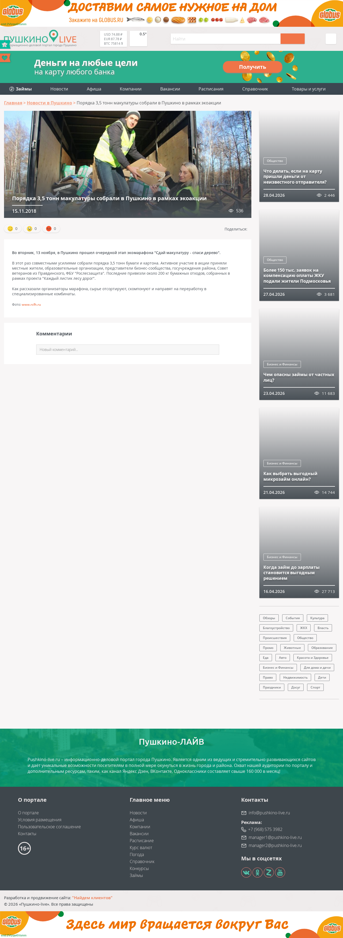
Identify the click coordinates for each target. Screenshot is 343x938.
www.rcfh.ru (31, 304)
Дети (322, 677)
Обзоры (269, 618)
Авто (282, 657)
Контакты (27, 834)
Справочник (255, 89)
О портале (28, 813)
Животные (292, 647)
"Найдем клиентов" (92, 897)
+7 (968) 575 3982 (265, 829)
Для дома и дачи (317, 667)
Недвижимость (295, 677)
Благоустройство (276, 628)
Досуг (295, 687)
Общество (275, 160)
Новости (59, 89)
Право (268, 677)
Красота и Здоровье (313, 657)
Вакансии (170, 89)
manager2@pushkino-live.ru (275, 845)
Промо (268, 647)
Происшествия (275, 638)
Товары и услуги (309, 89)
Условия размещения (39, 820)
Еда (266, 657)
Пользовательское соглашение (49, 827)
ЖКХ (303, 628)
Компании (130, 89)
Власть (323, 628)
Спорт (315, 687)
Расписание (142, 841)
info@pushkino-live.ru (269, 813)
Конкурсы (139, 868)
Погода (137, 854)
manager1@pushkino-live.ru (275, 837)
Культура (317, 618)
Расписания (211, 89)
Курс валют (141, 847)
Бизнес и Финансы (282, 364)
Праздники (272, 687)
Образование (322, 647)
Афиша (94, 89)
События (293, 618)
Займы (136, 875)
